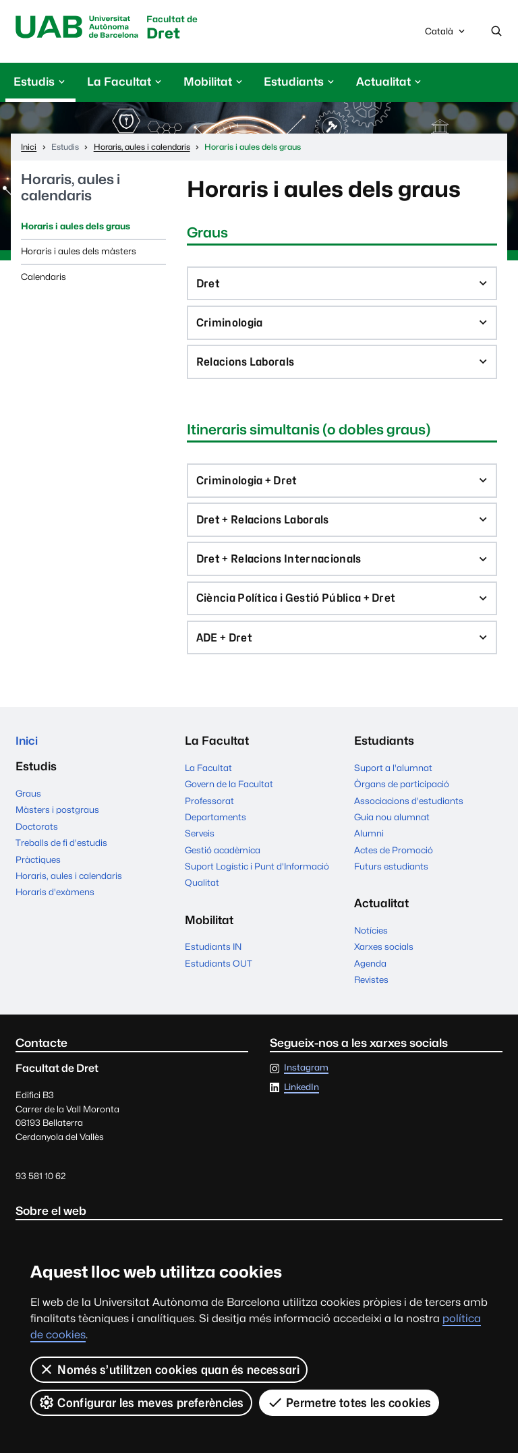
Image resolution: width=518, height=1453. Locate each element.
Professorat (209, 810)
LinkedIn (301, 1097)
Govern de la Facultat (229, 794)
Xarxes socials (383, 957)
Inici (27, 751)
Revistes (371, 990)
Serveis (199, 843)
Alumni (369, 843)
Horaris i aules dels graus (75, 226)
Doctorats (37, 837)
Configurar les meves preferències (141, 1402)
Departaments (215, 827)
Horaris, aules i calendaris (70, 188)
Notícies (371, 940)
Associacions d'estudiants (408, 810)
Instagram (306, 1079)
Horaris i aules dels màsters (78, 251)
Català (445, 34)
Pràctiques (38, 870)
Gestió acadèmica (222, 860)
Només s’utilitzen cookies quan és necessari (168, 1369)
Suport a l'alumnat (393, 777)
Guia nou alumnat (392, 827)
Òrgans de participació (401, 794)
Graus (28, 804)
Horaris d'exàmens (55, 903)
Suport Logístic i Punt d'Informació (257, 876)
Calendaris (43, 277)
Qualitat (202, 893)
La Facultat (208, 777)
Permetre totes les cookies (349, 1402)
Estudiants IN (213, 957)
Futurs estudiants (391, 876)
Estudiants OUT (218, 973)
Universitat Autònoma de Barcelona (79, 28)
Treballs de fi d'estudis (61, 854)
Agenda (370, 973)
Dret (176, 29)
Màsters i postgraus (57, 821)
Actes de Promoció (393, 860)
